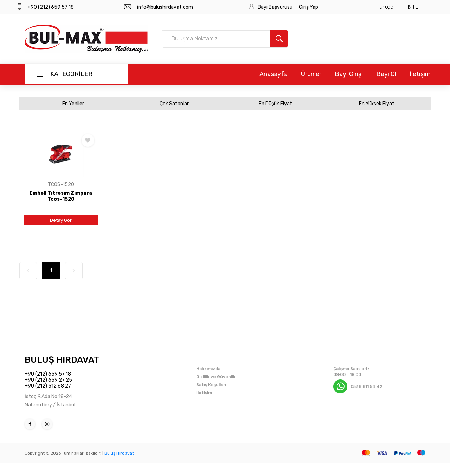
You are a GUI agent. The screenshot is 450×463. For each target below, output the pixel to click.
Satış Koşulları (211, 384)
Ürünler (311, 74)
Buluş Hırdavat (119, 453)
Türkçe (385, 7)
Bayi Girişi (349, 74)
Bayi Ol (386, 74)
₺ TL (412, 7)
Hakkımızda (208, 368)
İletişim (420, 74)
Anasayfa (273, 74)
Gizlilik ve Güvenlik (216, 376)
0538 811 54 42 (366, 386)
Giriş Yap (308, 7)
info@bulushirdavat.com (165, 7)
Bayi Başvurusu (276, 7)
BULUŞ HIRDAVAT (62, 360)
